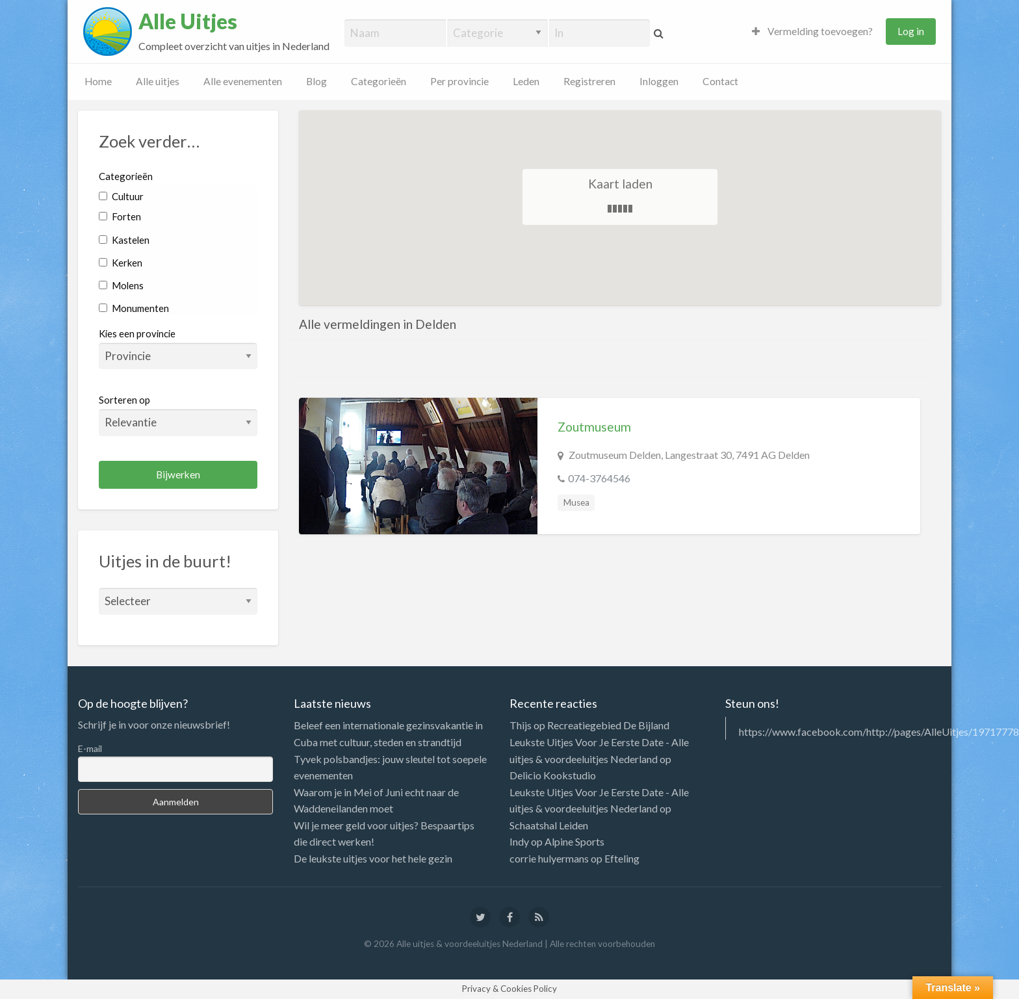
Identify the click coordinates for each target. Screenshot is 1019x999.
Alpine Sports (574, 841)
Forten (120, 216)
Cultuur (121, 196)
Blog (316, 81)
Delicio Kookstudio (553, 775)
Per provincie (459, 81)
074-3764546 (599, 478)
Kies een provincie (137, 333)
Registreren (589, 81)
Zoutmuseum (594, 426)
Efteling (621, 858)
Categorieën (378, 81)
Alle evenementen (242, 81)
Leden (526, 81)
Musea (576, 502)
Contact (720, 81)
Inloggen (658, 81)
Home (98, 81)
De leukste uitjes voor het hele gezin (373, 858)
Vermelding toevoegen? (812, 31)
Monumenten (134, 308)
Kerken (120, 262)
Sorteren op (178, 414)
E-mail (90, 748)
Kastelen (124, 240)
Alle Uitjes (187, 21)
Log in (910, 31)
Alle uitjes (157, 81)
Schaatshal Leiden (549, 825)
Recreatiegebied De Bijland (608, 725)
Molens (121, 285)
